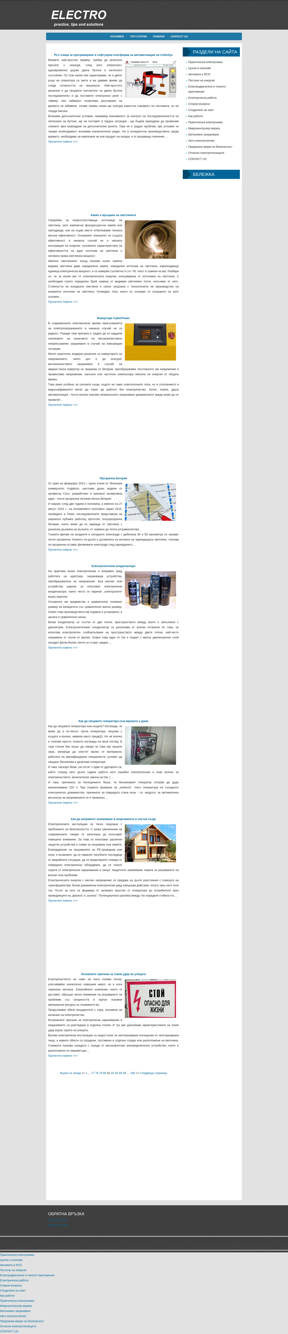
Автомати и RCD (199, 74)
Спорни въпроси (199, 103)
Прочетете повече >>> (63, 141)
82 (112, 1073)
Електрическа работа (202, 97)
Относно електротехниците (206, 152)
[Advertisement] (113, 172)
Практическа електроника (205, 62)
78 (97, 1073)
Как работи (195, 116)
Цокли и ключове (199, 68)
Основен (117, 36)
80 (104, 1073)
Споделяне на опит (201, 110)
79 (100, 1073)
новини (159, 36)
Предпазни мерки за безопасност (210, 146)
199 (132, 1073)
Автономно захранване (203, 134)
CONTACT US (179, 36)
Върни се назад (70, 1073)
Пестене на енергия (201, 80)
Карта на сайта (58, 1225)
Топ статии (138, 36)
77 (92, 1073)
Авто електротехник (201, 140)
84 (120, 1073)
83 (116, 1073)
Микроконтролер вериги (204, 128)
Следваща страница (153, 1073)
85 (124, 1073)
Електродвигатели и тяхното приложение (27, 1275)
